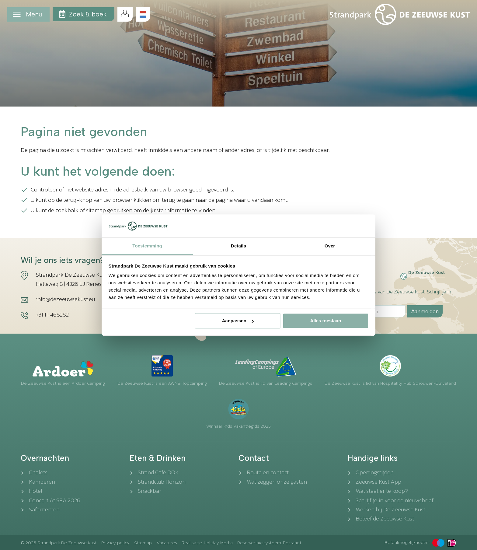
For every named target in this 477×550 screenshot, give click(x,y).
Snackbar (149, 490)
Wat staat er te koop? (382, 490)
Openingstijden (375, 472)
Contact (253, 458)
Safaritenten (44, 509)
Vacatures (167, 542)
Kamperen (42, 481)
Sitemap (143, 542)
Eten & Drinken (158, 458)
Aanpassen (238, 320)
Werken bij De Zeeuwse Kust (390, 509)
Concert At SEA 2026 (54, 500)
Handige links (372, 458)
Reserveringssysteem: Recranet (269, 542)
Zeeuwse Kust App (378, 481)
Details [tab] (238, 246)
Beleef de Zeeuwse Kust (385, 518)
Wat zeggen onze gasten (277, 481)
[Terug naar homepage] (400, 14)
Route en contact (268, 472)
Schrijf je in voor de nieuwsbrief (394, 500)
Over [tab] (330, 246)
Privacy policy (115, 542)
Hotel (35, 490)
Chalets (38, 472)
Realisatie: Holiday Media (207, 542)
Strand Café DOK (158, 472)
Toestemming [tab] (147, 246)
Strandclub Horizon (162, 481)
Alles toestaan (325, 320)
